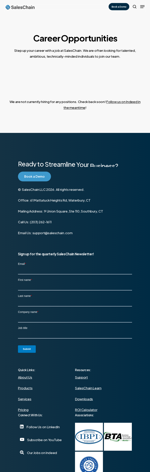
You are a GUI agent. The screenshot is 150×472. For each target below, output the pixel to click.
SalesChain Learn (88, 388)
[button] (142, 7)
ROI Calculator (86, 410)
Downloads (84, 399)
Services (24, 399)
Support (81, 377)
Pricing (23, 410)
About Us (25, 377)
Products (25, 388)
